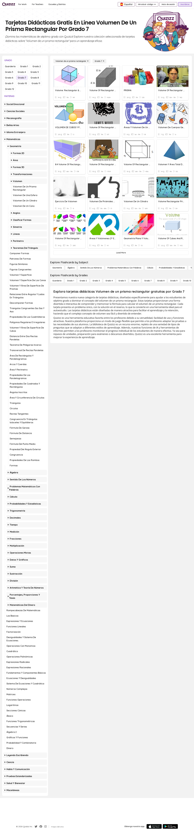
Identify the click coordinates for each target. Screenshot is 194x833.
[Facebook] (40, 826)
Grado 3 (9, 72)
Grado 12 (9, 89)
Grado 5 (34, 72)
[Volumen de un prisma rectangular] (71, 61)
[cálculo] (150, 268)
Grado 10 (22, 83)
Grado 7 (22, 77)
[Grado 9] (174, 281)
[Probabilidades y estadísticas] (172, 268)
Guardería (10, 66)
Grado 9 (9, 83)
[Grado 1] (70, 281)
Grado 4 (22, 72)
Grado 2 (36, 66)
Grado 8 (35, 77)
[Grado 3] (96, 281)
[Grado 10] (187, 281)
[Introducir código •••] (147, 4)
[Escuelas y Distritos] (57, 4)
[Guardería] (57, 281)
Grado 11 (36, 83)
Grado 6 (9, 77)
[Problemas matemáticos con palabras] (124, 268)
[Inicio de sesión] (168, 4)
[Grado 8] (161, 281)
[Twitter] (36, 826)
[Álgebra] (71, 268)
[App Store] (154, 826)
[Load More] (121, 253)
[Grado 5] (122, 281)
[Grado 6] (135, 281)
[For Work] (22, 4)
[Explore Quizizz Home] (8, 4)
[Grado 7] (99, 61)
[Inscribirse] (185, 4)
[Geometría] (57, 268)
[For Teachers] (37, 4)
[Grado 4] (109, 281)
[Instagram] (45, 826)
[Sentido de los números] (91, 268)
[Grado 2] (83, 281)
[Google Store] (170, 826)
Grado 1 (24, 66)
